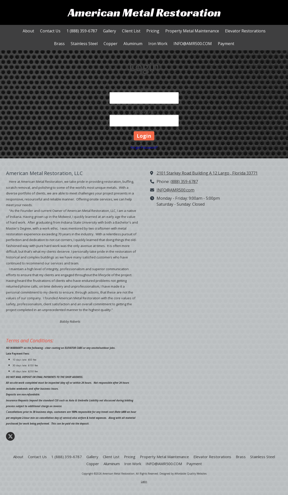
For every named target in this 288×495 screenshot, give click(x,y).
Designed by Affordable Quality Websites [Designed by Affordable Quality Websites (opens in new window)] (183, 473)
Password (144, 111)
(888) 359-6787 (184, 181)
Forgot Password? (144, 147)
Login (144, 481)
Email (144, 88)
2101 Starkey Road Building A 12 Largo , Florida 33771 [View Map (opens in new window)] (207, 173)
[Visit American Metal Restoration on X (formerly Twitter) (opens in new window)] (10, 436)
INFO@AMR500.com (175, 190)
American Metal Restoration (144, 12)
